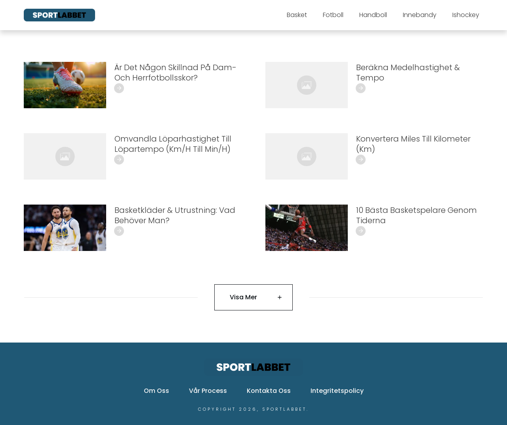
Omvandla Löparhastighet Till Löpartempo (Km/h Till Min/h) (172, 144)
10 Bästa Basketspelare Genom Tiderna (416, 215)
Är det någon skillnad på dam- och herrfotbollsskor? (175, 72)
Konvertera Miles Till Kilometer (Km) (413, 144)
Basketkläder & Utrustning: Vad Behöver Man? (174, 215)
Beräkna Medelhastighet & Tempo (408, 72)
